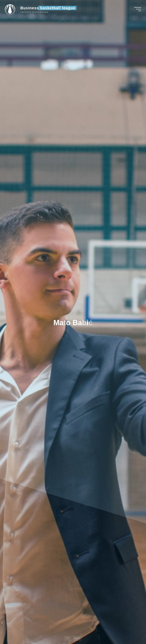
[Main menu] (136, 9)
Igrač (77, 638)
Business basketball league (48, 8)
